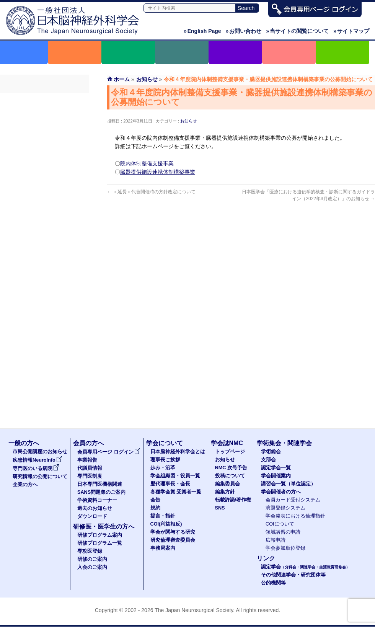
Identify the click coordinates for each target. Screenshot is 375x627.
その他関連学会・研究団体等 (293, 575)
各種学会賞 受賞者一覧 (176, 492)
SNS (220, 508)
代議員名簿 (44, 127)
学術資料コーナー (44, 182)
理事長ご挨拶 (165, 459)
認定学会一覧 (276, 467)
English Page (202, 31)
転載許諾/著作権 (233, 500)
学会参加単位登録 (285, 548)
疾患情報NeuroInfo (37, 460)
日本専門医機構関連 (44, 155)
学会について (164, 443)
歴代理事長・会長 (170, 484)
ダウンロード (44, 210)
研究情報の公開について (40, 476)
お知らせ (188, 121)
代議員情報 (89, 468)
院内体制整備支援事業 (147, 163)
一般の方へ (23, 443)
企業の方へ (25, 484)
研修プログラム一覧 (99, 543)
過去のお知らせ (44, 196)
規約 (155, 508)
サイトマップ (351, 31)
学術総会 (271, 451)
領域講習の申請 (283, 532)
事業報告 (44, 114)
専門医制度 (44, 141)
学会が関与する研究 (172, 532)
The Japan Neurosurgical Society (194, 610)
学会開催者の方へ (281, 492)
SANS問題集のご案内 (44, 169)
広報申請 (275, 540)
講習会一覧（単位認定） (288, 484)
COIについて (280, 524)
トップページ (230, 451)
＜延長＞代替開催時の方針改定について (151, 191)
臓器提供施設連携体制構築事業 (157, 172)
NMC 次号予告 (231, 467)
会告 (155, 500)
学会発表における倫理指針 (295, 516)
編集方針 (225, 492)
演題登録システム (285, 508)
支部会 (268, 459)
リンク (266, 558)
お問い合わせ (244, 31)
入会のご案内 (92, 567)
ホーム (122, 79)
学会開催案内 (276, 475)
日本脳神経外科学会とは (177, 451)
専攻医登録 (89, 551)
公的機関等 (273, 583)
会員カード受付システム (293, 500)
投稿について (230, 475)
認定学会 (305, 567)
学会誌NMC (227, 443)
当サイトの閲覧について (297, 31)
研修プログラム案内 (99, 535)
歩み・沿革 (162, 467)
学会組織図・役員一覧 (175, 475)
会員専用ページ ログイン (44, 100)
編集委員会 (227, 484)
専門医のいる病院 (36, 468)
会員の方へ (88, 443)
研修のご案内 (92, 559)
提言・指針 (162, 516)
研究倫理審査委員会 (172, 540)
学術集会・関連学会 (284, 443)
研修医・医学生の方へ (103, 526)
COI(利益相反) (166, 524)
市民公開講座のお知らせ (40, 451)
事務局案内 (162, 548)
